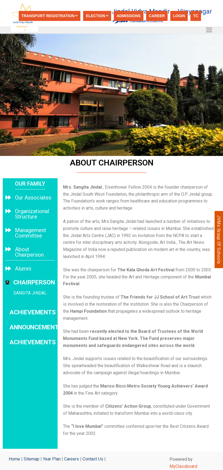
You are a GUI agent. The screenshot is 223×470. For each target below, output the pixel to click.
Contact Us (93, 459)
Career (157, 16)
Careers (71, 459)
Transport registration (49, 16)
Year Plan (52, 459)
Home (14, 459)
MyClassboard (183, 466)
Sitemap (31, 459)
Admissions (129, 16)
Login (179, 16)
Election (97, 16)
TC (195, 16)
